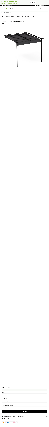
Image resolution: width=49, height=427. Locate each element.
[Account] (40, 9)
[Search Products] (24, 12)
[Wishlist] (43, 9)
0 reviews (10, 23)
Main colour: (4, 398)
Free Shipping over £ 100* (42, 5)
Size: (3, 392)
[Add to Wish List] (46, 20)
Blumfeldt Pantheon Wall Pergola (28, 16)
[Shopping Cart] (46, 9)
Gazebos (18, 16)
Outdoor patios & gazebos (10, 16)
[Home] (3, 16)
